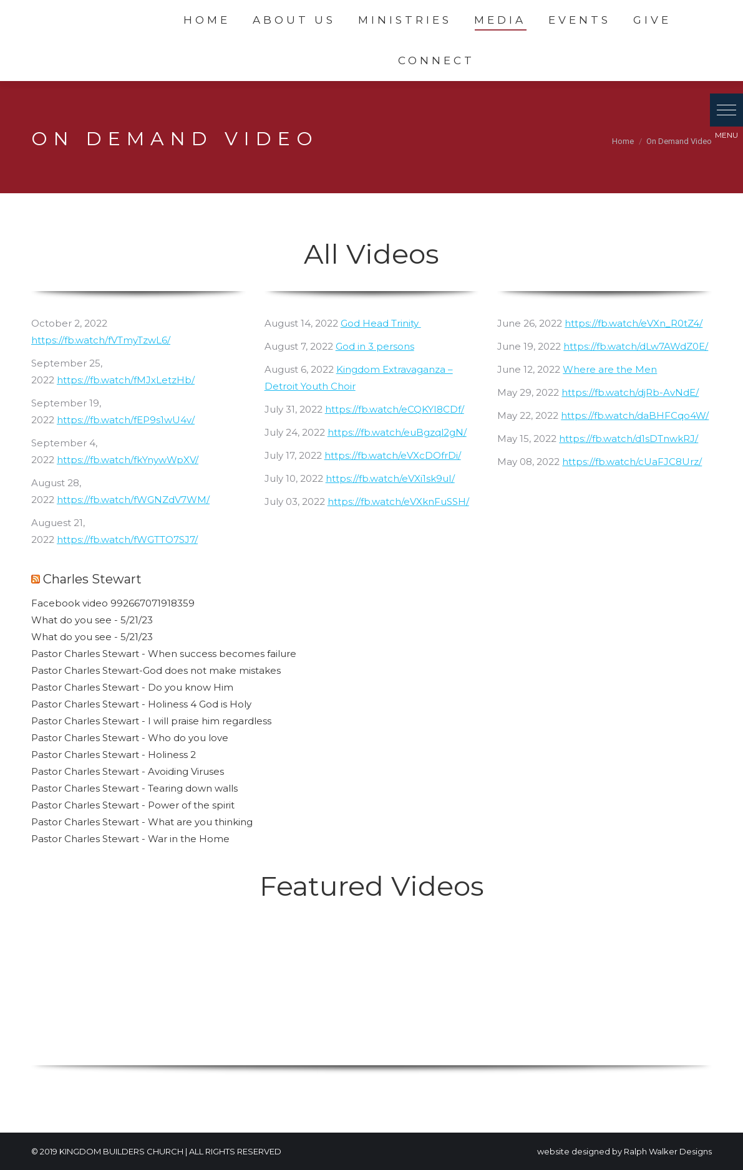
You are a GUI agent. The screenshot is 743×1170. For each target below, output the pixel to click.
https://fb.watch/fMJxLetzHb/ (126, 380)
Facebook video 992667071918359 (113, 603)
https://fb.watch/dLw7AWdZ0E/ (635, 346)
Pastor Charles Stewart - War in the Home (130, 839)
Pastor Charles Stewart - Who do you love (129, 738)
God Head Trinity (381, 323)
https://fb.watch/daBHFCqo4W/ (635, 415)
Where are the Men (610, 369)
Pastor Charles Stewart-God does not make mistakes (156, 670)
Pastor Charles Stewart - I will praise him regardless (151, 721)
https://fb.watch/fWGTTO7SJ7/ (127, 539)
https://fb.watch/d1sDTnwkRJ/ (628, 438)
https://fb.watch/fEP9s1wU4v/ (126, 420)
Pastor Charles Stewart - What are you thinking (142, 822)
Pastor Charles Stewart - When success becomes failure (163, 653)
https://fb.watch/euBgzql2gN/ (397, 432)
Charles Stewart (92, 579)
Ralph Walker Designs (668, 1151)
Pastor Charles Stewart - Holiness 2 (113, 754)
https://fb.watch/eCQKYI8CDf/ (394, 409)
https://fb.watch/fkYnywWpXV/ (127, 460)
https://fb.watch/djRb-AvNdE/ (630, 392)
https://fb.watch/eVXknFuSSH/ (398, 501)
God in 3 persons (375, 346)
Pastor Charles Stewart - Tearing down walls (134, 788)
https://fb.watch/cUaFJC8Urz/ (632, 462)
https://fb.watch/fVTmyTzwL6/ (100, 340)
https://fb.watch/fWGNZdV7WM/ (133, 500)
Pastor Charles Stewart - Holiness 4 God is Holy (141, 704)
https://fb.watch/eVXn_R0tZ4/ (633, 323)
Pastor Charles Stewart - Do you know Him (132, 687)
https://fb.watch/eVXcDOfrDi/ (392, 455)
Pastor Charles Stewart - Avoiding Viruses (127, 771)
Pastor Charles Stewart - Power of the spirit (133, 805)
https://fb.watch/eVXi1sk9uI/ (390, 478)
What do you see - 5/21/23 (92, 620)
